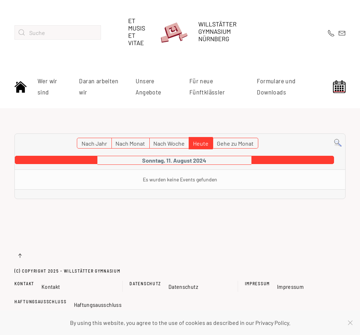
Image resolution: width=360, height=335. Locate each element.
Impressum (257, 283)
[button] (19, 255)
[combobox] (57, 32)
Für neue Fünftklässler (207, 86)
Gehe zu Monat (235, 143)
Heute (200, 143)
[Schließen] (350, 322)
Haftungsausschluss (40, 301)
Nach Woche (169, 143)
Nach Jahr (94, 143)
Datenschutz (145, 283)
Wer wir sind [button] (47, 86)
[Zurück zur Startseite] (180, 32)
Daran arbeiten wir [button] (98, 86)
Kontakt (24, 283)
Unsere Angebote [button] (148, 86)
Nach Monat (130, 143)
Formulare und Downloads (276, 86)
